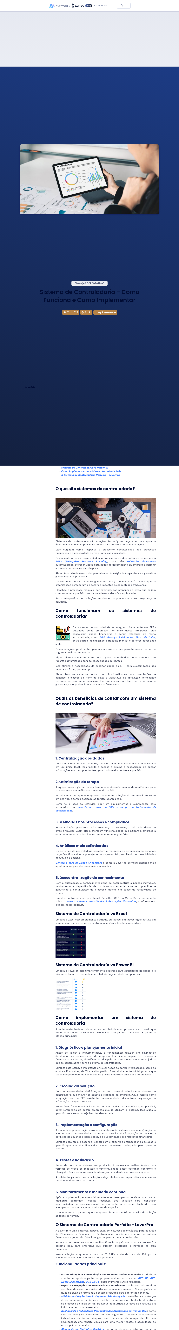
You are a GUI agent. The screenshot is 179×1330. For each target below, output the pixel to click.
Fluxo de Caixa (145, 637)
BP (146, 1278)
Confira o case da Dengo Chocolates (79, 862)
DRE (102, 637)
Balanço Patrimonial (120, 637)
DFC (152, 1278)
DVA (88, 1281)
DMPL (95, 1281)
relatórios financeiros (141, 561)
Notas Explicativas (72, 1281)
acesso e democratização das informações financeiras (101, 901)
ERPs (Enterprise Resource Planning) (81, 561)
